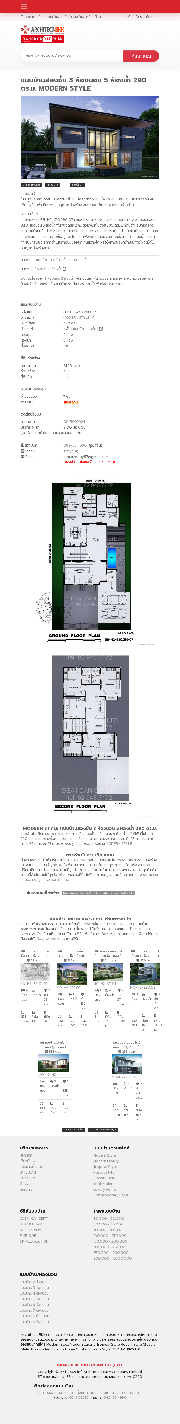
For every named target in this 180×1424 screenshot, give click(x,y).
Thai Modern (104, 1184)
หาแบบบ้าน (28, 1172)
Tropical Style (105, 1167)
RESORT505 (30, 1230)
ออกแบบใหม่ (60, 880)
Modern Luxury (106, 1161)
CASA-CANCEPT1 (34, 1218)
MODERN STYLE (76, 317)
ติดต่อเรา (152, 16)
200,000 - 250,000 (110, 1247)
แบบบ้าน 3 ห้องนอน (34, 1288)
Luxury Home (104, 1189)
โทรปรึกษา (77, 185)
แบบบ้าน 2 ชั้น (79, 260)
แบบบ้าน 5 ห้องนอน (34, 1299)
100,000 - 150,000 (110, 1235)
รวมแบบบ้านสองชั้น (73, 1130)
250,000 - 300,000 (111, 1253)
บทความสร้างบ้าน (129, 1393)
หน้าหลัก (26, 1155)
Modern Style (104, 1155)
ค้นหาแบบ (141, 56)
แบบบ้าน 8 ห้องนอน (34, 1316)
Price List (28, 1178)
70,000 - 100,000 (109, 1230)
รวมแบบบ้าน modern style (103, 1130)
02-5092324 (74, 422)
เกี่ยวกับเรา (135, 16)
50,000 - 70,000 (108, 1224)
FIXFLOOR (28, 1235)
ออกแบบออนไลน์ (49, 1393)
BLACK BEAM (31, 1224)
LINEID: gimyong (31, 185)
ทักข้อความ (53, 185)
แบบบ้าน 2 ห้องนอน (34, 1282)
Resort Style (103, 1172)
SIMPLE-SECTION (34, 1241)
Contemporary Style (110, 1195)
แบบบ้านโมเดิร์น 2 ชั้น (52, 260)
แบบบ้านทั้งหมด (31, 1167)
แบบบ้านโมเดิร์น (102, 1393)
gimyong (70, 451)
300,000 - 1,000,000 (112, 1258)
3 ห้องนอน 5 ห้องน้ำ (47, 269)
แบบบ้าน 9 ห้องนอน (34, 1322)
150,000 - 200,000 (110, 1241)
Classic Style (104, 1178)
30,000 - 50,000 (108, 1218)
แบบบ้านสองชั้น (84, 329)
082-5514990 (75, 445)
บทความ (26, 1189)
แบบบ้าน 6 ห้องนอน (34, 1305)
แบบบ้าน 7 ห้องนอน (34, 1310)
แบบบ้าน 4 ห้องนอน (34, 1293)
